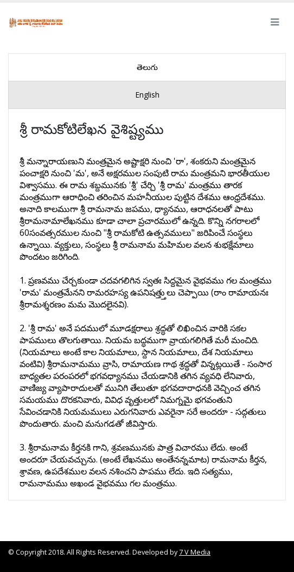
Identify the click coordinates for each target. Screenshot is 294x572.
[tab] (147, 67)
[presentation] (147, 67)
